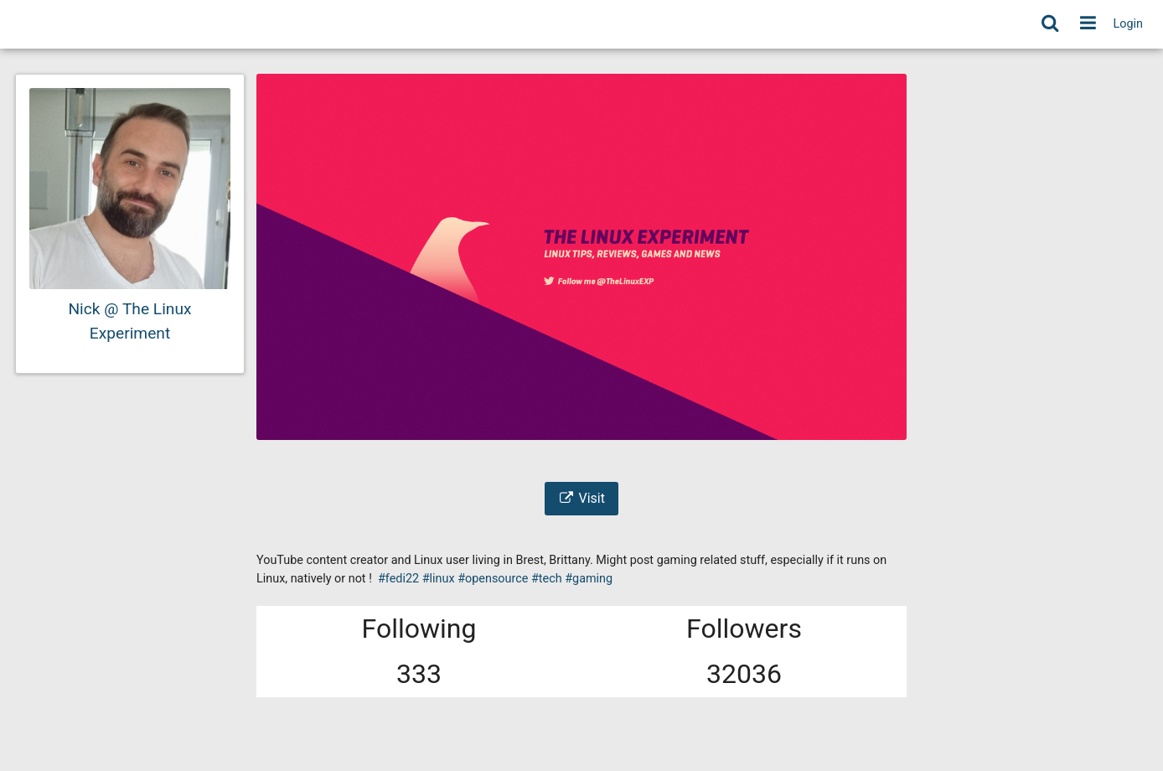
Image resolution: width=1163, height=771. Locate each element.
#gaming (589, 579)
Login (1129, 24)
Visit (581, 498)
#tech (546, 579)
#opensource (492, 579)
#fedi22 (398, 579)
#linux (438, 579)
